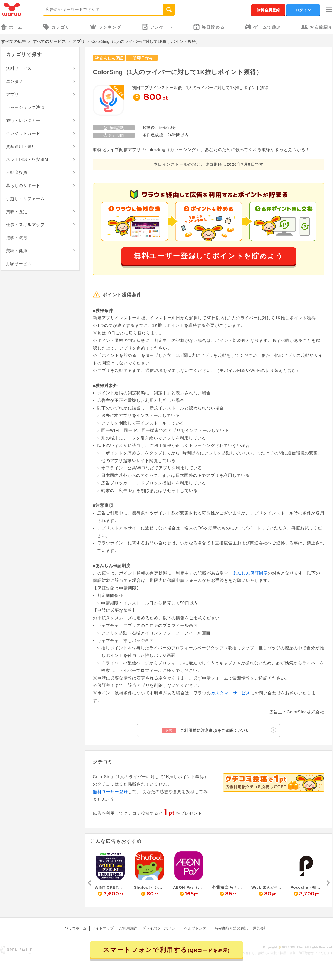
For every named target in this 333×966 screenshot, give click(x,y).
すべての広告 (13, 41)
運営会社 (260, 928)
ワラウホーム (76, 928)
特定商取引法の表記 (231, 928)
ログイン (303, 10)
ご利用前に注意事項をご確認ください (219, 730)
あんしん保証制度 (250, 573)
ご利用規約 (128, 928)
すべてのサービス (49, 41)
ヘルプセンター (197, 928)
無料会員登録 (268, 10)
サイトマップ (103, 928)
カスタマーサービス (230, 693)
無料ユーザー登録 (110, 791)
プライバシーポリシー (160, 928)
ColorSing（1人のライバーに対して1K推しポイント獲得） (177, 72)
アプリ (78, 41)
